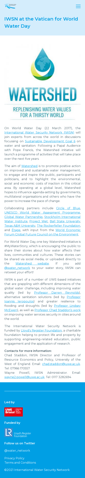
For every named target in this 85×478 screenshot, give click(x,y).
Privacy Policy (14, 458)
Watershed (29, 166)
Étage (16, 230)
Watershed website (32, 263)
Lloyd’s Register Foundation (41, 330)
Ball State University (65, 221)
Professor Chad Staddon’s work (57, 310)
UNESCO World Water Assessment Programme (42, 212)
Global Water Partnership (23, 217)
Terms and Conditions (20, 462)
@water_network (17, 268)
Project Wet (38, 221)
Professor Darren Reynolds (56, 292)
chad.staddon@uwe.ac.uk (61, 364)
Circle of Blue (68, 208)
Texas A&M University (19, 225)
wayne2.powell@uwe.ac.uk (24, 377)
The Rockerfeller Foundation (58, 225)
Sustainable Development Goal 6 (50, 141)
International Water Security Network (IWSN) (39, 132)
